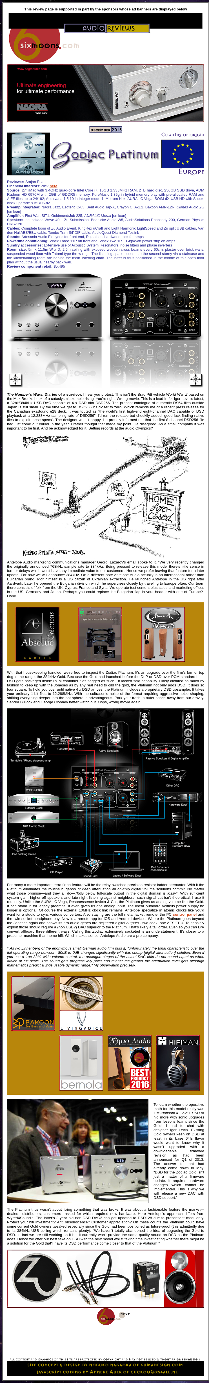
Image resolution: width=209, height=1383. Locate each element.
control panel (185, 914)
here (53, 186)
